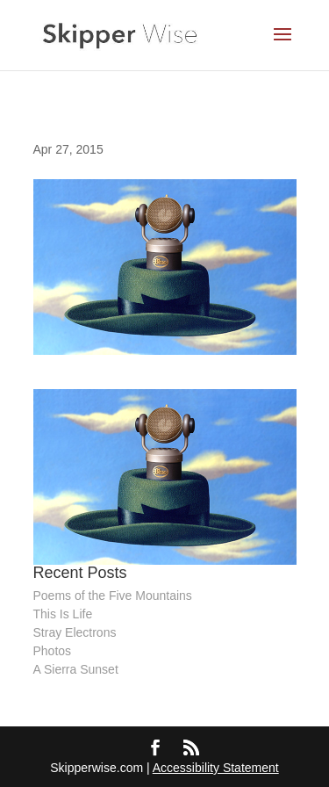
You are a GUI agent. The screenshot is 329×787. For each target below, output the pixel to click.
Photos (52, 651)
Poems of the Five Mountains (112, 595)
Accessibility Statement (216, 768)
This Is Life (63, 614)
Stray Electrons (75, 632)
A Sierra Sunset (75, 669)
